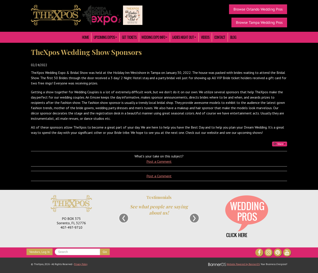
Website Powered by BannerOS (243, 264)
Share (280, 144)
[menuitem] (85, 37)
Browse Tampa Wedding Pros (259, 22)
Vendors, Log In (39, 252)
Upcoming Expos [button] (105, 37)
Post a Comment (159, 161)
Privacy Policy (80, 264)
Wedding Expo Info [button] (154, 37)
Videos (205, 37)
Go (105, 252)
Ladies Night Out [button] (184, 37)
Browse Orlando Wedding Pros (258, 9)
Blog (233, 37)
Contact (219, 37)
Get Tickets (129, 37)
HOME (85, 37)
